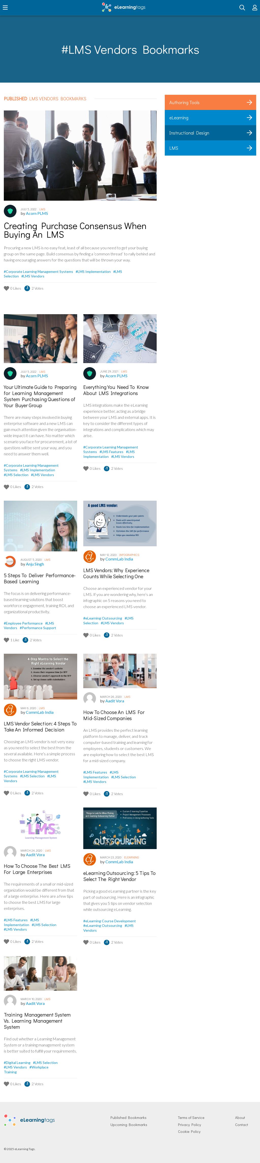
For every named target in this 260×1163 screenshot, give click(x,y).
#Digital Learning (17, 1062)
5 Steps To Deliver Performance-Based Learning (40, 578)
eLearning (131, 857)
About (240, 1117)
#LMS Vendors (32, 276)
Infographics (129, 555)
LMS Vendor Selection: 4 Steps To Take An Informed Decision (40, 726)
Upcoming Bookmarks (128, 1124)
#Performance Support (38, 628)
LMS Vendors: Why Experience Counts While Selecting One (116, 573)
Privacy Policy (189, 1124)
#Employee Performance (23, 623)
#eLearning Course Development (109, 921)
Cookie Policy (189, 1131)
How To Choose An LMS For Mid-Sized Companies (113, 715)
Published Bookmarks (128, 1117)
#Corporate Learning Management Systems (39, 271)
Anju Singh (35, 563)
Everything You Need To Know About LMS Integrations (116, 390)
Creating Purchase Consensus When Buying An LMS (75, 230)
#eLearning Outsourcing (103, 618)
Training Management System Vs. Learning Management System (37, 1020)
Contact (241, 1124)
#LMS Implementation (93, 271)
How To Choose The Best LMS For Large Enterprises (37, 869)
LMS (42, 209)
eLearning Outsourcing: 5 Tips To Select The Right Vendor (119, 876)
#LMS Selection (16, 475)
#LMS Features (112, 451)
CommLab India (119, 558)
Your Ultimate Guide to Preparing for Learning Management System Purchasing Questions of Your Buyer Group (40, 396)
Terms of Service (191, 1117)
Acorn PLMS (37, 213)
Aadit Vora (114, 700)
